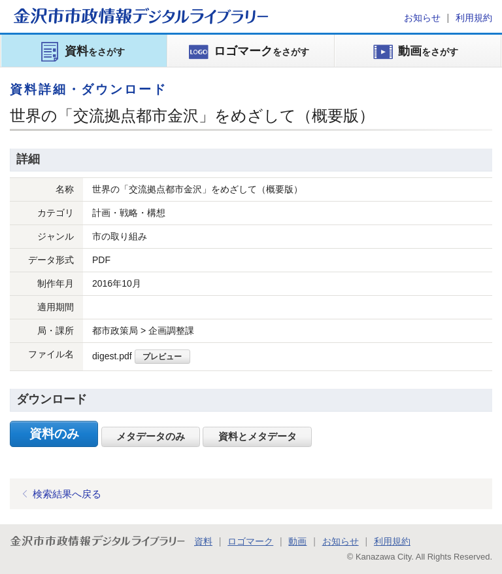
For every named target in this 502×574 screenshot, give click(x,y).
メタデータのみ (150, 436)
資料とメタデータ (257, 436)
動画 (297, 541)
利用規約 (474, 17)
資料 (203, 541)
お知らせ (422, 17)
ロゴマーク (250, 541)
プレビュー (162, 356)
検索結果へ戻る (67, 493)
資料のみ (54, 433)
